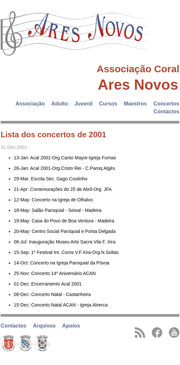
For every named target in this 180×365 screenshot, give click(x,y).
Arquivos (44, 326)
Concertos (166, 103)
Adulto (59, 103)
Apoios (71, 326)
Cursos (108, 103)
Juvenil (84, 103)
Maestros (135, 103)
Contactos (166, 111)
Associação (30, 103)
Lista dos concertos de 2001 (53, 134)
